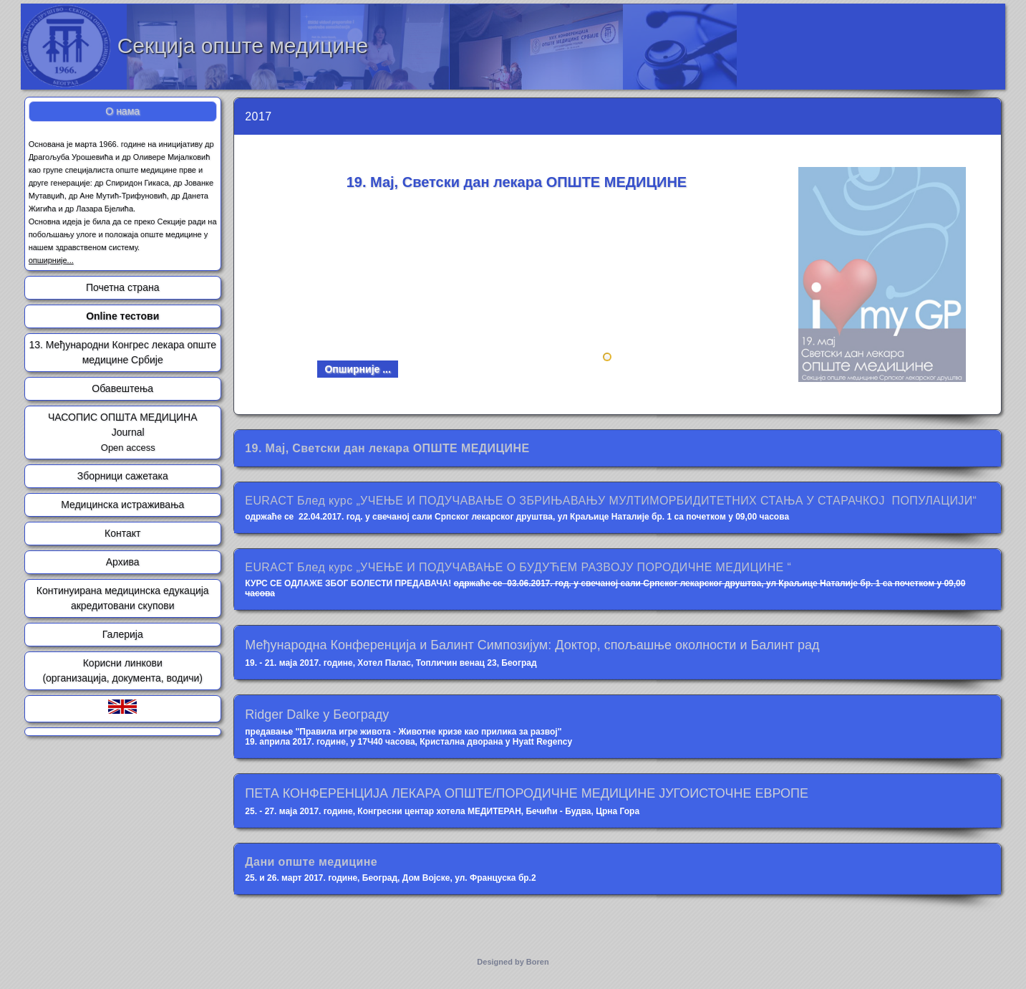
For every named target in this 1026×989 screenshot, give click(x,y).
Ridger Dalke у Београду (317, 714)
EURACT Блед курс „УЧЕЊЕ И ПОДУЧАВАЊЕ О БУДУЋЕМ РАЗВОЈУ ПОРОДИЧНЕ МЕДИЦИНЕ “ (518, 567)
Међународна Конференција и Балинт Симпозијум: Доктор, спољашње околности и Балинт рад (532, 645)
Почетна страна (122, 287)
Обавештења (122, 388)
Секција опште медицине (243, 45)
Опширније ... (357, 369)
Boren (537, 961)
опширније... (51, 260)
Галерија (122, 634)
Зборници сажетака (122, 476)
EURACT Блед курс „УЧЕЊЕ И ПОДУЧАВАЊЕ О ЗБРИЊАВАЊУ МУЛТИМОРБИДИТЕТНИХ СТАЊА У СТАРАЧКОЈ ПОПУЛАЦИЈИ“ (611, 500)
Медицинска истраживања (122, 504)
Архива (123, 562)
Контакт (122, 533)
